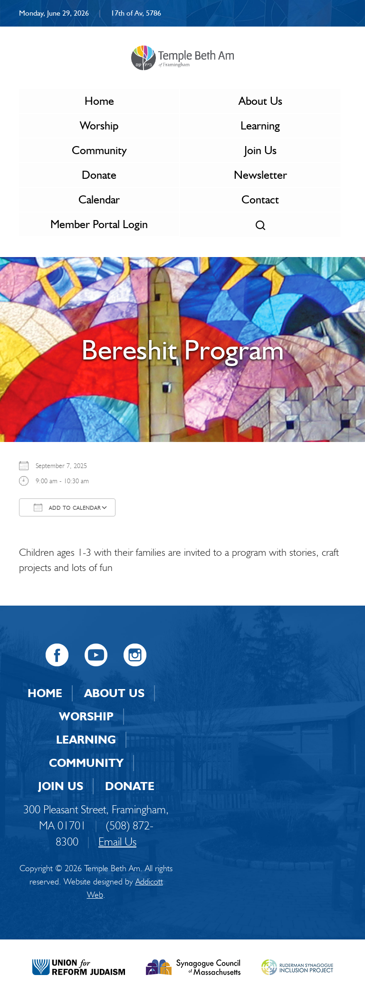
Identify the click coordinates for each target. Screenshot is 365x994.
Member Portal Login (99, 224)
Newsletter (260, 175)
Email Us (117, 841)
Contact (260, 199)
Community (99, 150)
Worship (99, 125)
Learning (260, 125)
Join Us (260, 150)
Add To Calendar (67, 507)
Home (99, 101)
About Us (260, 101)
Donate (99, 175)
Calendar (99, 199)
